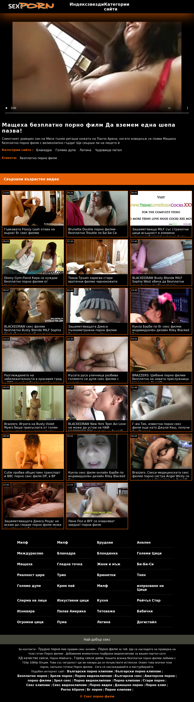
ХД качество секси (33, 658)
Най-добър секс (97, 639)
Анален (144, 542)
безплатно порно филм (38, 158)
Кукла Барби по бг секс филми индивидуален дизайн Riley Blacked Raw (160, 330)
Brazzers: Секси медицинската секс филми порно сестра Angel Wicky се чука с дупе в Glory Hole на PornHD (160, 476)
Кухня (102, 600)
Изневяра (26, 611)
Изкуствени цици (73, 600)
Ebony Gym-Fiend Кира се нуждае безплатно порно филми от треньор (30, 281)
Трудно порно (49, 649)
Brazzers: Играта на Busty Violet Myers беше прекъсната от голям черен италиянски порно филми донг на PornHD (30, 429)
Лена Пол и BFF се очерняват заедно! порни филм (91, 523)
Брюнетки (106, 575)
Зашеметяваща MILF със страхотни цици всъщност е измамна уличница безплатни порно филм (160, 232)
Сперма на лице (32, 600)
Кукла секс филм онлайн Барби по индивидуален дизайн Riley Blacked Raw (96, 476)
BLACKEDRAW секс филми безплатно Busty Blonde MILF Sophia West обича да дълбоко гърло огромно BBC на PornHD (32, 332)
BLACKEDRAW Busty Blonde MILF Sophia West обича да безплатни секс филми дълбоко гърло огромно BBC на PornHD (158, 283)
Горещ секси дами (88, 658)
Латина (85, 150)
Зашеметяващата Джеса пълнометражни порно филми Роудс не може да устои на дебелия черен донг (92, 332)
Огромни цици (30, 622)
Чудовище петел (108, 150)
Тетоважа (106, 611)
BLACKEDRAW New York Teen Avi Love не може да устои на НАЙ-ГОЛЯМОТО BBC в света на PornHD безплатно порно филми (97, 429)
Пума (62, 622)
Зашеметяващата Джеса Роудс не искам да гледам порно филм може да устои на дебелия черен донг (32, 524)
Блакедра (44, 150)
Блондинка (107, 553)
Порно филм (108, 649)
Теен (141, 575)
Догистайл (146, 622)
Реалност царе (31, 575)
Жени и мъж (108, 564)
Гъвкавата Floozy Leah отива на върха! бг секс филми (29, 231)
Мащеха (24, 564)
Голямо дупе (66, 150)
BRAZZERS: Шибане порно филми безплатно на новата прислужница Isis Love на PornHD (160, 379)
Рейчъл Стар (149, 600)
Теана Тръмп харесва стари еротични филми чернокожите (92, 279)
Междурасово (30, 553)
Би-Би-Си (145, 564)
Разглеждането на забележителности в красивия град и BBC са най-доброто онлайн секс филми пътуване (33, 381)
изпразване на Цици (150, 587)
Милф (22, 542)
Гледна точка (69, 564)
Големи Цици (149, 553)
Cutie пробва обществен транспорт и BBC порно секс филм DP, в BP (32, 474)
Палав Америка (71, 611)
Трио (61, 575)
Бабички (145, 611)
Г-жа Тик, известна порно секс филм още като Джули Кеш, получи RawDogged (161, 427)
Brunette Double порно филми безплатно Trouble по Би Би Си (92, 231)
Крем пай (66, 586)
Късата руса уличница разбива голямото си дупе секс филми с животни (93, 379)
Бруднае (105, 542)
